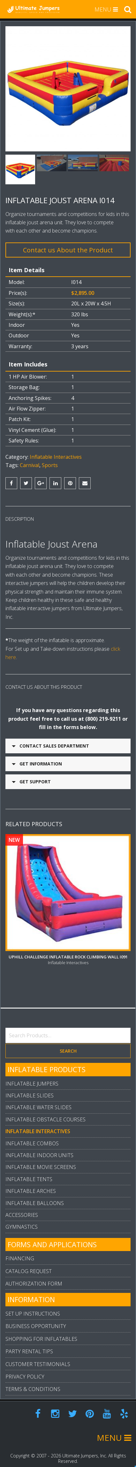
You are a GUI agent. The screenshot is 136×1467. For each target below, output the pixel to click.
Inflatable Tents (28, 1170)
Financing (19, 1250)
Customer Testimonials (37, 1355)
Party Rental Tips (29, 1343)
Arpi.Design (77, 1462)
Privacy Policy (24, 1368)
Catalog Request (28, 1262)
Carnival (29, 465)
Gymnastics (21, 1218)
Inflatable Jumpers (31, 1075)
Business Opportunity (35, 1317)
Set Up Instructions (32, 1305)
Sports (50, 465)
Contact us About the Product (68, 250)
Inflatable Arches (30, 1182)
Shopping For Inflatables (41, 1330)
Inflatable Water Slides (38, 1099)
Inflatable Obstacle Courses (45, 1111)
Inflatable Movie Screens (40, 1159)
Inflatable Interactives (56, 456)
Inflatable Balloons (34, 1194)
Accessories (21, 1206)
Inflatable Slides (29, 1087)
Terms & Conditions (32, 1380)
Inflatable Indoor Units (39, 1146)
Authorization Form (33, 1275)
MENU (106, 9)
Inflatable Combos (32, 1135)
